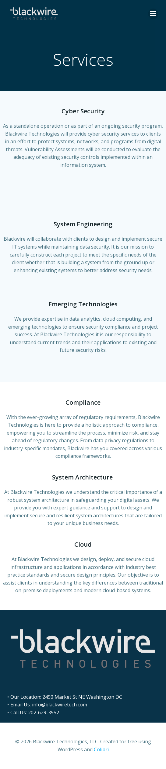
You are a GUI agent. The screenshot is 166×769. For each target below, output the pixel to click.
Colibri (101, 749)
